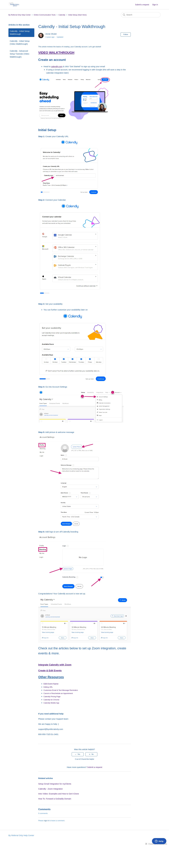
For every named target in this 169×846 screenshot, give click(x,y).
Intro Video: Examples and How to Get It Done (58, 794)
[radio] (78, 754)
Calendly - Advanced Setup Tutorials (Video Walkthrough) (19, 54)
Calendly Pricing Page (52, 697)
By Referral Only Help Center (19, 15)
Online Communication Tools (44, 15)
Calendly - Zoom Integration (50, 789)
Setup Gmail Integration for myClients (54, 784)
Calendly (61, 15)
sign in (46, 821)
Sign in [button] (155, 5)
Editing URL (48, 687)
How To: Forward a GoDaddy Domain (54, 799)
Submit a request (142, 5)
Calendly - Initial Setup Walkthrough (20, 32)
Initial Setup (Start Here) (77, 15)
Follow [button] (125, 34)
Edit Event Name (51, 684)
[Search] (141, 14)
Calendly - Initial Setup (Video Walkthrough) (20, 42)
